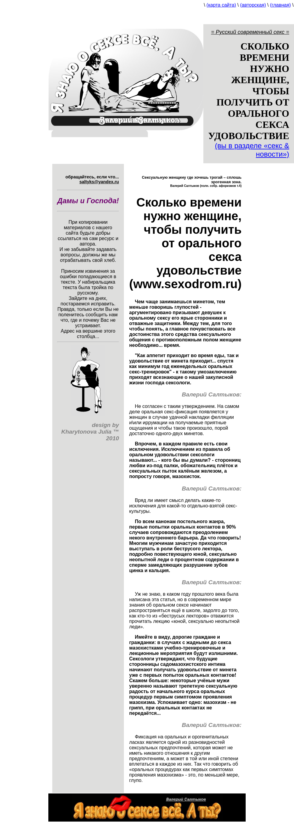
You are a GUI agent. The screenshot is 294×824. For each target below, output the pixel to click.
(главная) (280, 5)
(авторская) (253, 5)
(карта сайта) (221, 5)
